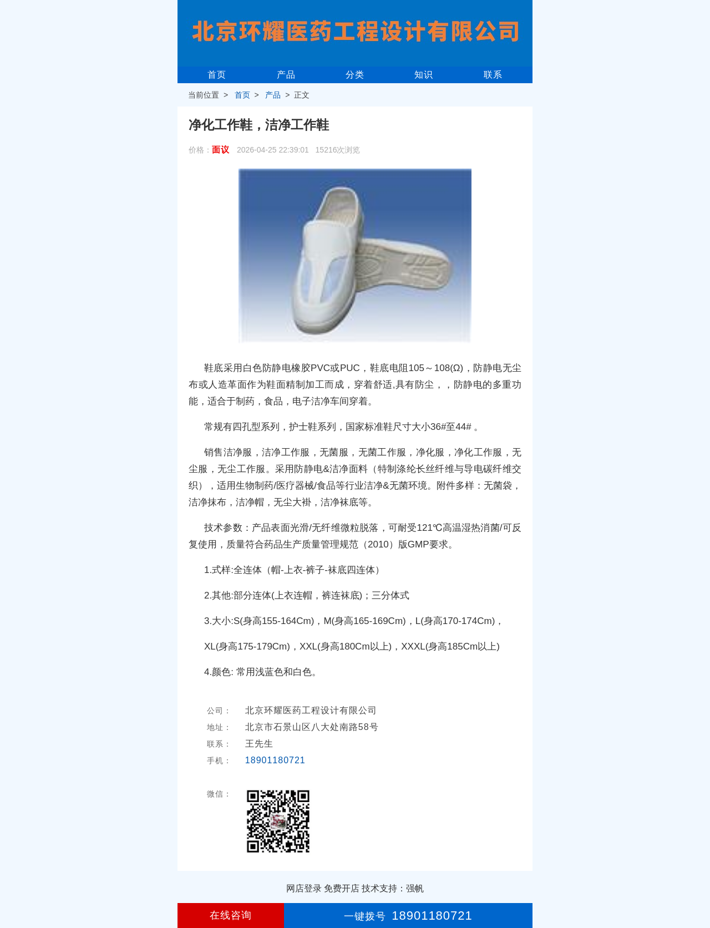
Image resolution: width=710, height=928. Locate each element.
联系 (493, 74)
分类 (355, 74)
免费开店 (341, 888)
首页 (216, 74)
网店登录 (304, 888)
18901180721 (275, 760)
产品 (286, 74)
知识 (423, 74)
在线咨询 (231, 915)
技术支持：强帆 (393, 888)
